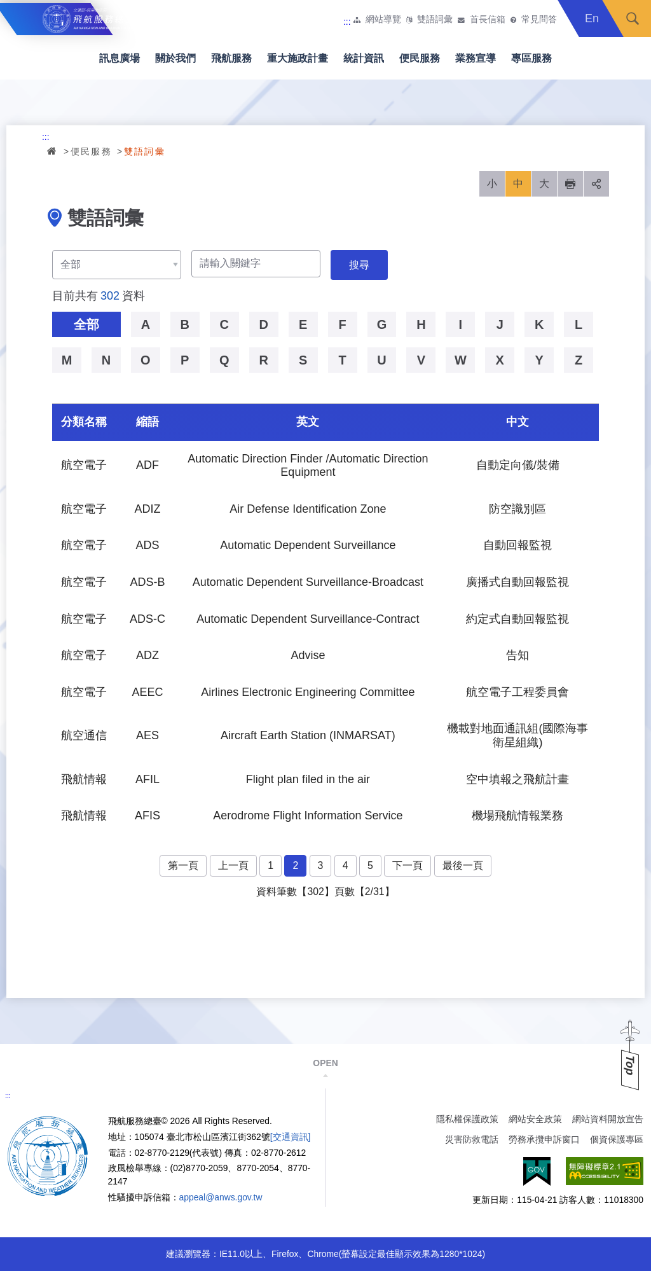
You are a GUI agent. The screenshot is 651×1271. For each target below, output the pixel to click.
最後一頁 (462, 865)
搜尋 (632, 18)
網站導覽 (383, 19)
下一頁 (407, 865)
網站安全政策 (535, 1119)
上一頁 (233, 865)
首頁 (52, 151)
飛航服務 (231, 58)
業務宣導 (475, 58)
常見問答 (539, 19)
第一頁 (183, 865)
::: (347, 22)
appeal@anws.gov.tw (221, 1197)
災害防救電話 (471, 1139)
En (592, 18)
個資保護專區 (616, 1139)
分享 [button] (596, 184)
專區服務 (531, 58)
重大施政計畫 (297, 58)
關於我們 (175, 58)
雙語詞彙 (435, 19)
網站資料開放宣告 (607, 1119)
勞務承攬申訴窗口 (544, 1139)
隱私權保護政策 (467, 1119)
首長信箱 (487, 19)
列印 (570, 184)
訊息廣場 (119, 58)
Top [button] (630, 1065)
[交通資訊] (290, 1137)
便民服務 (419, 58)
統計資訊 (363, 58)
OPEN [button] (325, 1063)
